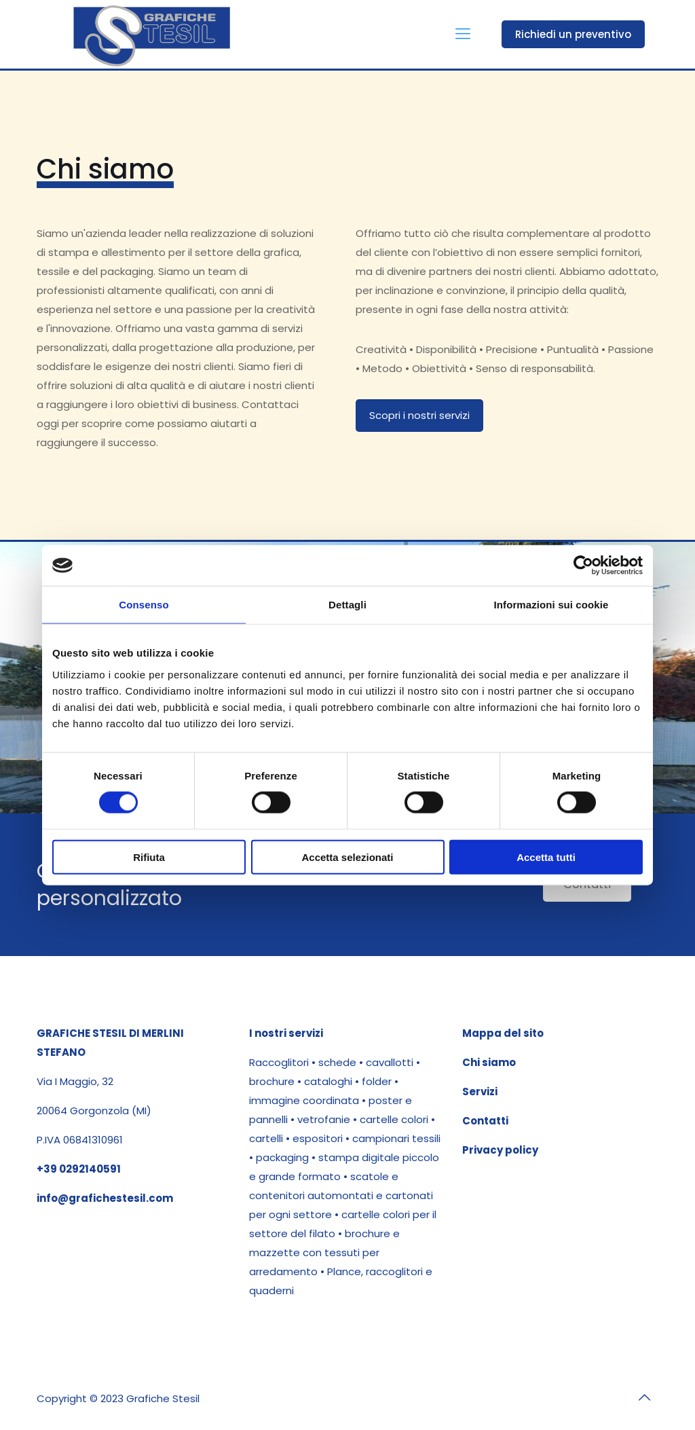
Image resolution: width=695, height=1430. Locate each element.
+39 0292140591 (79, 1169)
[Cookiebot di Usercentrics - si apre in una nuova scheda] (583, 565)
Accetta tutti (546, 856)
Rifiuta (149, 856)
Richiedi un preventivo (573, 34)
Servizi (479, 1091)
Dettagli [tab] (347, 604)
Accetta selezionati (347, 856)
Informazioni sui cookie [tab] (551, 604)
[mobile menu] (462, 33)
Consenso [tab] (143, 604)
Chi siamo (489, 1062)
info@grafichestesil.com (105, 1198)
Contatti (485, 1121)
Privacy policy (500, 1150)
